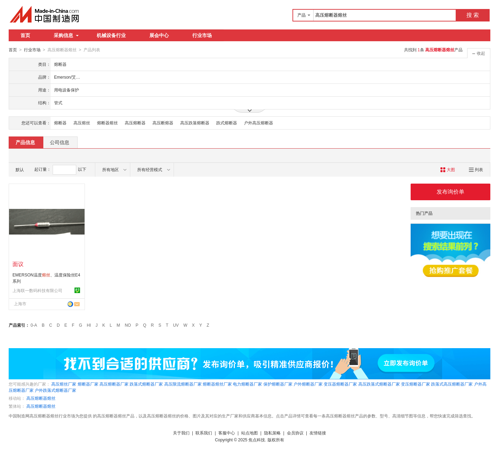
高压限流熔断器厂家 (183, 383)
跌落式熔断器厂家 (146, 383)
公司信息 (59, 142)
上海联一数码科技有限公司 (37, 290)
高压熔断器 (135, 122)
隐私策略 (272, 432)
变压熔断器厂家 (415, 383)
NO (128, 325)
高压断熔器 (162, 122)
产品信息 (25, 142)
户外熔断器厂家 (308, 383)
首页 (25, 35)
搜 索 (472, 15)
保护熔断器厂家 (277, 383)
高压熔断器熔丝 (40, 398)
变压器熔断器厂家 (340, 383)
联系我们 (203, 432)
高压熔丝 (81, 122)
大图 (447, 169)
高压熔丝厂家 (63, 383)
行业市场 (202, 35)
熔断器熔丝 (107, 122)
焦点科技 (256, 439)
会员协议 (295, 432)
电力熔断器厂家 (247, 383)
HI (89, 325)
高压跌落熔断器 (194, 122)
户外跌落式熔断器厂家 (55, 390)
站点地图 (249, 432)
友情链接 (317, 432)
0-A (33, 325)
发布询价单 (450, 191)
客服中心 (226, 432)
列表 (476, 169)
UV (176, 325)
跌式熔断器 (226, 122)
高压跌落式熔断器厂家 (379, 383)
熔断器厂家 (88, 383)
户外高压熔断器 (258, 122)
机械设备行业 (111, 35)
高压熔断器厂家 (114, 383)
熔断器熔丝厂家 (217, 383)
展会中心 (159, 35)
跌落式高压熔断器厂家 (452, 383)
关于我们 (181, 432)
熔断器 (60, 122)
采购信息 (66, 35)
